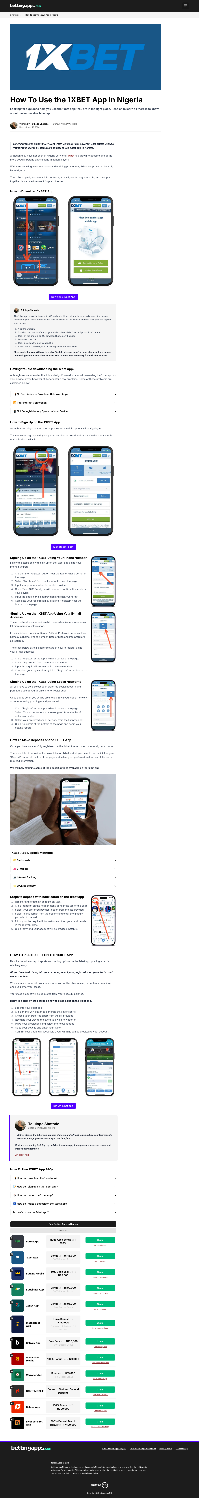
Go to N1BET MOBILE (100, 1395)
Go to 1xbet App (100, 1261)
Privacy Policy (165, 1448)
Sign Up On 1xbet (63, 546)
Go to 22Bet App (100, 1309)
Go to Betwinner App (100, 1293)
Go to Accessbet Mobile (100, 1363)
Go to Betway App (100, 1347)
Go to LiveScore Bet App (100, 1427)
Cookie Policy (182, 1448)
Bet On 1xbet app (63, 1105)
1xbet (71, 155)
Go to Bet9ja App (100, 1245)
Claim (100, 1240)
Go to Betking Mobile (100, 1277)
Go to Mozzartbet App (100, 1328)
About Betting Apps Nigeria (114, 1448)
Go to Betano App (100, 1411)
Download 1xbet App (63, 296)
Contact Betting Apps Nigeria (143, 1448)
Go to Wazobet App (100, 1379)
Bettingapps (15, 15)
